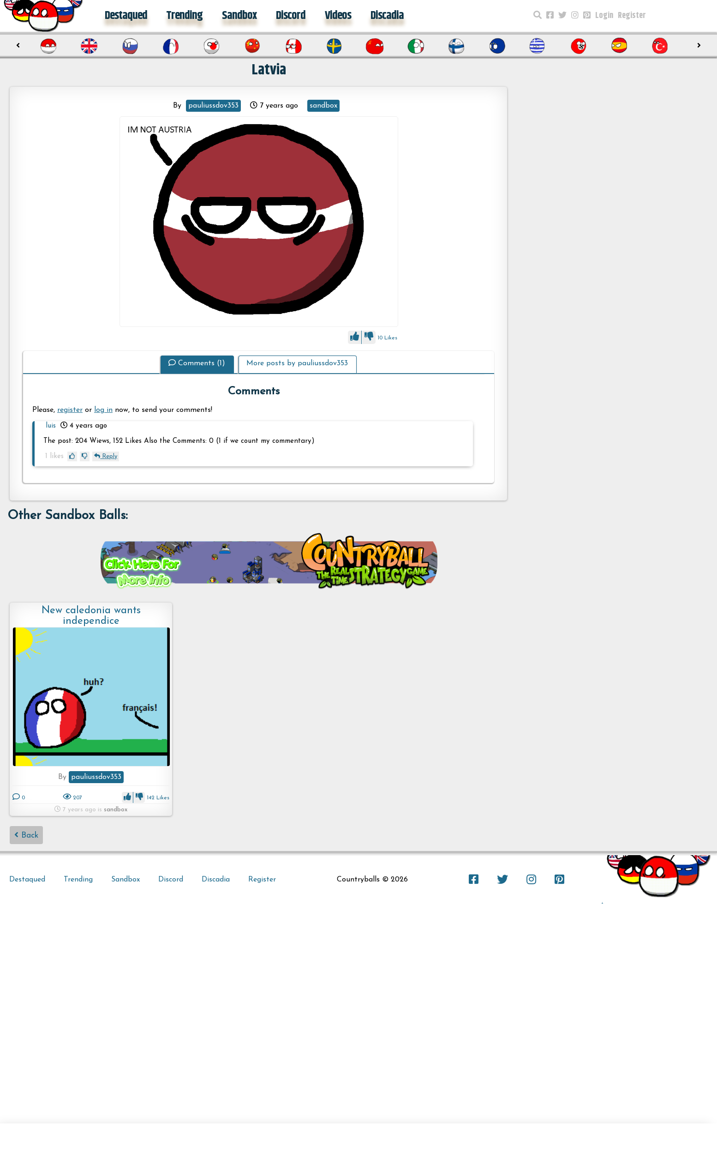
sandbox (323, 105)
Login (604, 15)
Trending (184, 15)
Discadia (387, 15)
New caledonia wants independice (91, 615)
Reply (105, 456)
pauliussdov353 (213, 105)
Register (632, 15)
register (70, 410)
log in (103, 410)
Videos (338, 15)
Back (26, 835)
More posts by (297, 363)
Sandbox (239, 15)
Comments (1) (196, 363)
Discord (290, 15)
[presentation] (18, 46)
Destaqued (126, 15)
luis (51, 426)
